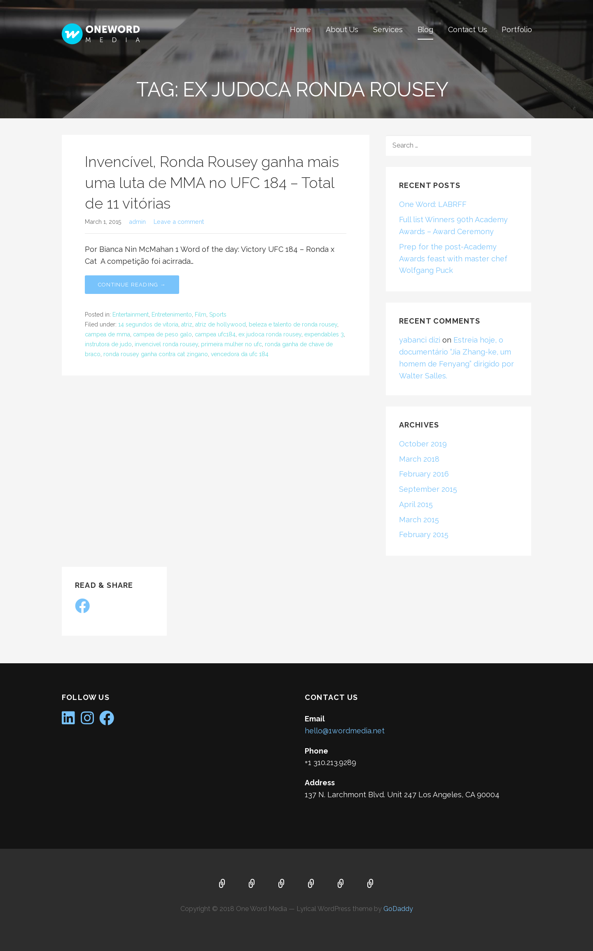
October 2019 (423, 443)
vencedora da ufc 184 (239, 354)
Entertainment (130, 314)
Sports (217, 314)
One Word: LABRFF (433, 204)
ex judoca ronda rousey (269, 334)
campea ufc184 (215, 334)
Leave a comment (179, 221)
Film (200, 314)
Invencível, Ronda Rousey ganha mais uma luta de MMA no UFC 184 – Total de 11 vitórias (212, 182)
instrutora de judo (108, 344)
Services (388, 29)
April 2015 (416, 504)
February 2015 (423, 534)
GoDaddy (398, 909)
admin (137, 221)
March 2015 (419, 519)
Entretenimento (172, 314)
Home (300, 29)
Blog (425, 29)
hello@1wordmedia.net (345, 730)
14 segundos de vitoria (148, 324)
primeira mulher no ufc (231, 344)
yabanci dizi (419, 340)
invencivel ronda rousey (166, 344)
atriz (186, 324)
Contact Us (467, 29)
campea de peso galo (162, 334)
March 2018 (419, 459)
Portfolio (517, 29)
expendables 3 (324, 334)
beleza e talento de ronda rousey (293, 324)
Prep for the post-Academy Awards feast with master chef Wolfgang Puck (453, 258)
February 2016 (424, 474)
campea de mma (107, 334)
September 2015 (428, 489)
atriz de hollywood (220, 324)
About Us (342, 29)
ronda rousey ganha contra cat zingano (155, 354)
